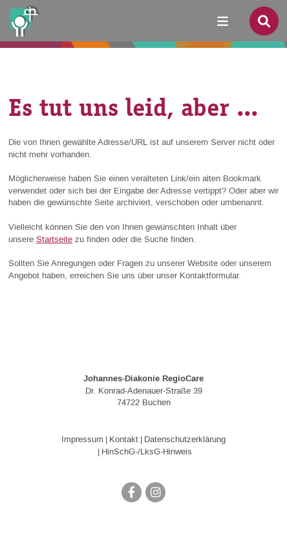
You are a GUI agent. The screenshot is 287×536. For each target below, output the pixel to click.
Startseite (54, 239)
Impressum (82, 439)
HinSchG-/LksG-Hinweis (146, 452)
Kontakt (123, 439)
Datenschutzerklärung (185, 439)
